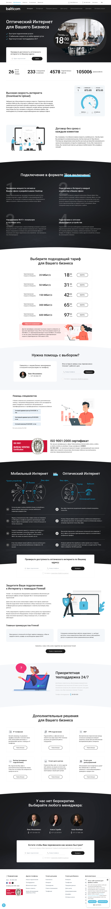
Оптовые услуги (100, 8)
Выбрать (82, 275)
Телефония (39, 8)
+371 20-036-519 (34, 376)
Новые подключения (32, 879)
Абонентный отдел (31, 885)
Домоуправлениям (76, 8)
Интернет (30, 8)
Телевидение (49, 885)
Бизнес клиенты (30, 888)
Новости (25, 2)
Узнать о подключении (55, 651)
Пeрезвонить (89, 372)
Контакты (95, 2)
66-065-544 (87, 2)
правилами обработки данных (79, 379)
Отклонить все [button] (103, 901)
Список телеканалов (51, 888)
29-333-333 (74, 694)
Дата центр (63, 8)
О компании (32, 2)
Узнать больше (20, 747)
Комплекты (49, 879)
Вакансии (40, 2)
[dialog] (97, 892)
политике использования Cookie (96, 894)
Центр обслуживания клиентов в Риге (32, 892)
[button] (98, 905)
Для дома (9, 2)
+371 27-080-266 (77, 833)
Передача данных (51, 8)
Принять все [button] (92, 901)
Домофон (88, 8)
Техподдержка (30, 882)
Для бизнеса (17, 2)
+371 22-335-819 (55, 833)
